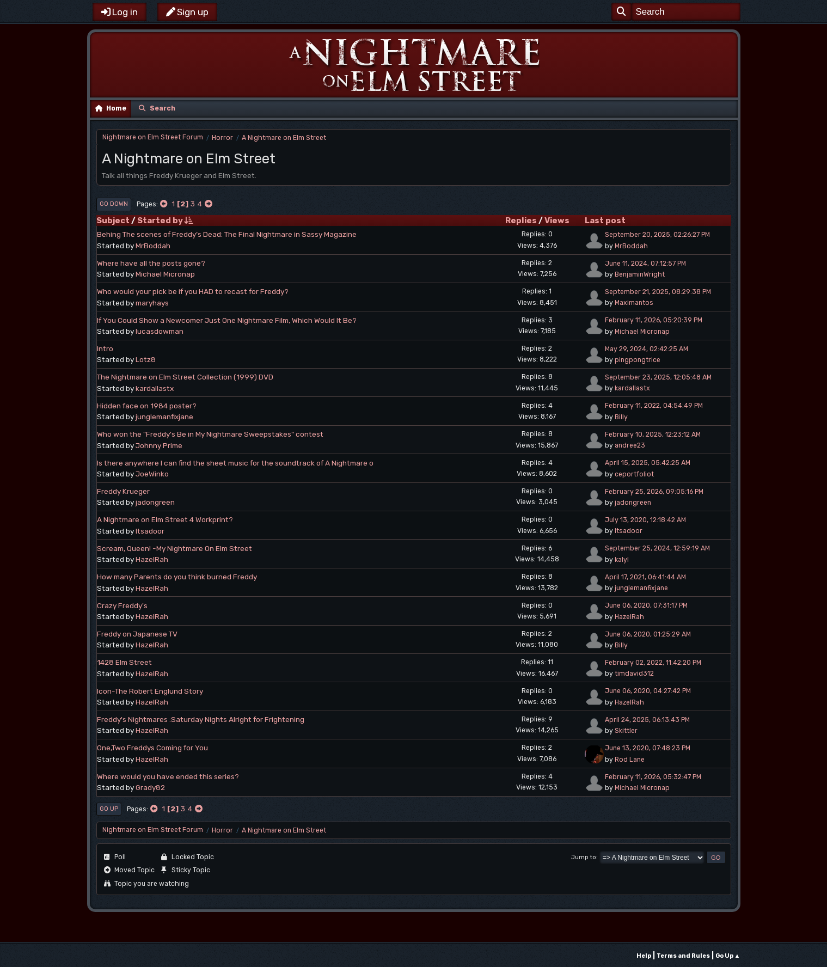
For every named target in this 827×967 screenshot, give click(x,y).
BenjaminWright (640, 274)
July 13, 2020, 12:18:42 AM (645, 520)
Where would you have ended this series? (168, 776)
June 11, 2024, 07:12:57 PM (645, 263)
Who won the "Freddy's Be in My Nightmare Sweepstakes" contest (210, 434)
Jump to (583, 857)
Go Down (114, 203)
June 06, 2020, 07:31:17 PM (646, 605)
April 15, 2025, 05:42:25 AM (647, 463)
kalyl (622, 560)
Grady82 (150, 787)
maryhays (152, 302)
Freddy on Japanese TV (137, 633)
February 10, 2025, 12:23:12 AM (653, 434)
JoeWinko (152, 473)
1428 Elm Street (124, 662)
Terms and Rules (683, 955)
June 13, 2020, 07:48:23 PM (647, 748)
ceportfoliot (634, 474)
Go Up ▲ (727, 955)
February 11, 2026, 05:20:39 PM (653, 320)
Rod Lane (630, 759)
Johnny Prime (159, 445)
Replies (521, 220)
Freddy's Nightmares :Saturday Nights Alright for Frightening (200, 719)
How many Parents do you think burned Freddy (177, 576)
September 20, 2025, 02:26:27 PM (657, 234)
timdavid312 (634, 673)
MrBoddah (153, 245)
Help (643, 955)
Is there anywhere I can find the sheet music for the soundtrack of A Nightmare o (235, 462)
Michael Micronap (165, 274)
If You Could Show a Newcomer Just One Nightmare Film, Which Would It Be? (227, 320)
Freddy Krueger (123, 491)
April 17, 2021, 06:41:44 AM (645, 577)
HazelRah (152, 559)
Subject (113, 220)
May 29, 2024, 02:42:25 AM (646, 349)
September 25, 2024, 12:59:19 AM (657, 548)
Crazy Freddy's (122, 605)
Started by (165, 220)
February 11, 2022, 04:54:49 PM (654, 405)
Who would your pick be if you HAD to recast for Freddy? (193, 291)
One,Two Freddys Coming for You (152, 747)
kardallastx (155, 388)
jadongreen (155, 502)
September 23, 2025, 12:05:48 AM (658, 377)
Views (556, 220)
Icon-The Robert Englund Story (150, 691)
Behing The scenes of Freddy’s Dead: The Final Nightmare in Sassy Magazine (227, 234)
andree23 (630, 445)
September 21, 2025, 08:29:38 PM (658, 292)
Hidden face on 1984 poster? (147, 405)
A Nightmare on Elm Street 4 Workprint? (165, 519)
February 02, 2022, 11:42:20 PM (653, 662)
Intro (105, 348)
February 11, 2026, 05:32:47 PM (653, 777)
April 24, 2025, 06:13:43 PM (647, 720)
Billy (621, 417)
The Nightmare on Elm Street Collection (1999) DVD (185, 376)
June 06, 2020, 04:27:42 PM (648, 691)
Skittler (626, 731)
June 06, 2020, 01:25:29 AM (648, 634)
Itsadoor (150, 531)
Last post (605, 220)
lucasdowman (159, 331)
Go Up (109, 808)
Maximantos (634, 303)
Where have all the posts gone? (151, 263)
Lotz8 (146, 359)
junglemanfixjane (164, 416)
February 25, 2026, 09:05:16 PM (654, 491)
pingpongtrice (637, 360)
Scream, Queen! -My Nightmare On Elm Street (174, 548)
